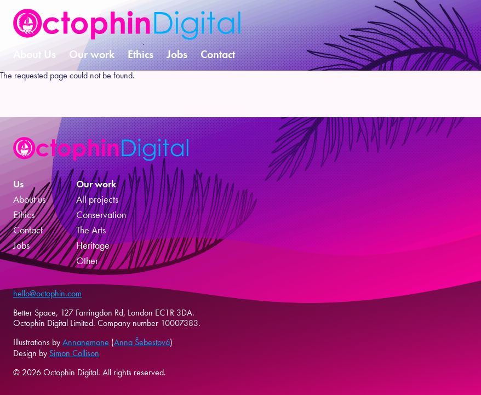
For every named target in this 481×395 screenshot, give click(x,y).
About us (29, 199)
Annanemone (85, 342)
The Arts (91, 230)
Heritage (93, 245)
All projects (97, 199)
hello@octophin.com (47, 293)
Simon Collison (74, 353)
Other (87, 260)
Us (18, 184)
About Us (34, 54)
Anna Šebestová (142, 342)
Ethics (140, 54)
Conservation (101, 214)
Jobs (177, 54)
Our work (91, 54)
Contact (218, 54)
